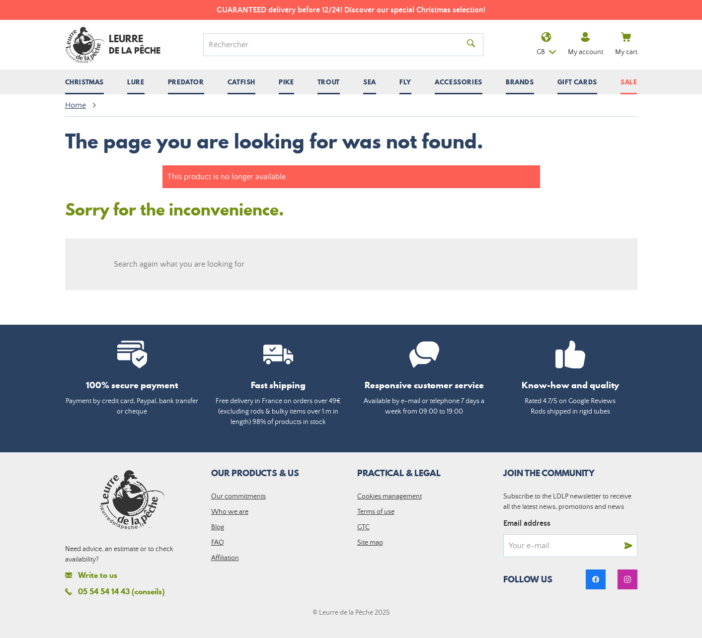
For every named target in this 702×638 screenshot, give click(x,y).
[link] (596, 579)
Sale (629, 81)
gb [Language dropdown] (546, 45)
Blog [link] (217, 527)
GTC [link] (363, 527)
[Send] (628, 545)
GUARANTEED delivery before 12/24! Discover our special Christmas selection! (351, 9)
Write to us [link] (91, 575)
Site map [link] (370, 543)
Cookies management (389, 496)
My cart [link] (626, 44)
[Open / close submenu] (84, 82)
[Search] (336, 45)
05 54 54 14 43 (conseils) (115, 591)
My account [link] (585, 44)
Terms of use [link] (375, 512)
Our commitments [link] (238, 496)
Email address (526, 523)
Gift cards (577, 81)
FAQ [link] (217, 543)
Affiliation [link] (225, 558)
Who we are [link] (229, 512)
